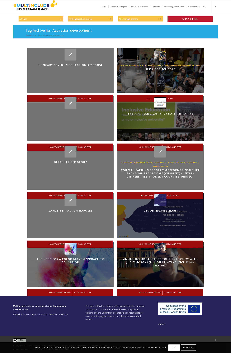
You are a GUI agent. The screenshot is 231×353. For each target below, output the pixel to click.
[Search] (204, 6)
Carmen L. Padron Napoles (70, 210)
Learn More (188, 347)
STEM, (165, 65)
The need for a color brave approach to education (70, 260)
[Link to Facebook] (215, 6)
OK (174, 347)
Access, (124, 65)
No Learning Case (82, 292)
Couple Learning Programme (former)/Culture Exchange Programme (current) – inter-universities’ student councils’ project (160, 173)
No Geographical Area (60, 292)
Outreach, (135, 65)
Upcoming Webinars (160, 210)
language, (173, 162)
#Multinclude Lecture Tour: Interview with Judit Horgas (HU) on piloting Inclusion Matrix (160, 262)
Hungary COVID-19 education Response (70, 65)
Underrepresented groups (184, 65)
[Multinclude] (35, 6)
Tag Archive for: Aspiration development (59, 30)
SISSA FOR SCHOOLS (160, 69)
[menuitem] (103, 6)
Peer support (160, 166)
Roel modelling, (152, 65)
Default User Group (70, 162)
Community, (129, 162)
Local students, (189, 162)
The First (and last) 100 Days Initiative (160, 113)
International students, (151, 162)
